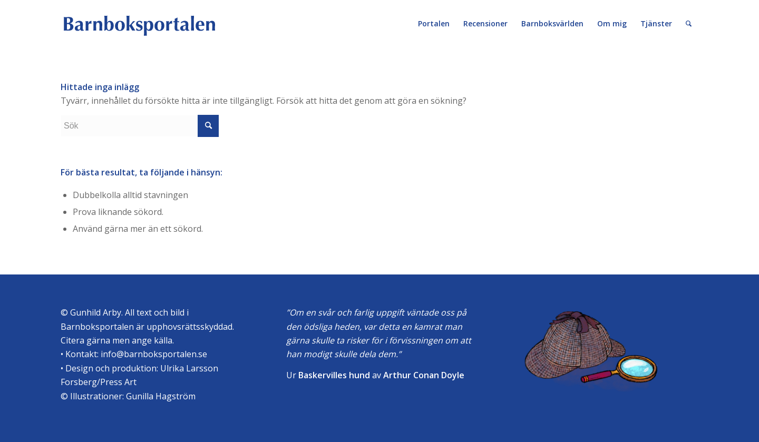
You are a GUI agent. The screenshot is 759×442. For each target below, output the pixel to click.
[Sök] (688, 23)
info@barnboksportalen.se (154, 354)
